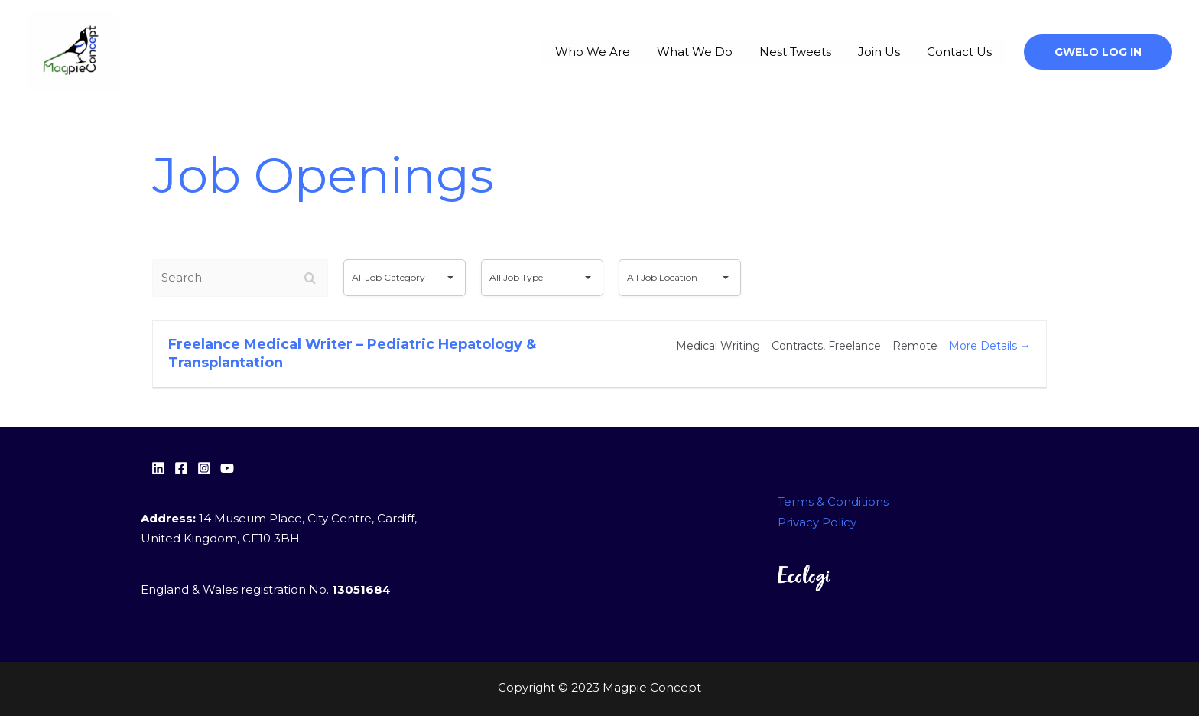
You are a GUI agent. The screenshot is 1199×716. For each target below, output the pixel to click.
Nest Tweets (823, 51)
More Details (990, 346)
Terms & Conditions (833, 502)
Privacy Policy (817, 522)
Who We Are (643, 51)
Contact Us (964, 51)
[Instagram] (204, 468)
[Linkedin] (158, 468)
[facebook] (181, 468)
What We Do (734, 51)
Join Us (896, 51)
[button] (1098, 52)
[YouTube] (227, 468)
